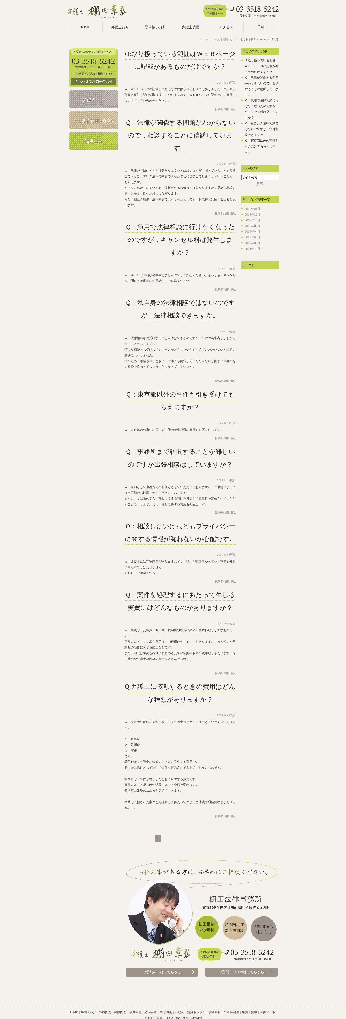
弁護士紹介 (120, 27)
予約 (261, 27)
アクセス (226, 27)
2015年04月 (252, 231)
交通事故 (150, 1001)
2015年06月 (252, 226)
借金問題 (135, 1001)
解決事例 (182, 1007)
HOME (85, 27)
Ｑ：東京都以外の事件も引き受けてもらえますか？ (261, 146)
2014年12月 (252, 249)
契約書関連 (231, 1001)
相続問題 (105, 1001)
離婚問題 (120, 1001)
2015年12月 (252, 214)
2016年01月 (252, 209)
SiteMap (196, 1007)
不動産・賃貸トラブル (190, 1001)
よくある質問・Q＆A (158, 1007)
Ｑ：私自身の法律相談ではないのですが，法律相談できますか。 (262, 129)
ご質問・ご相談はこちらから (241, 972)
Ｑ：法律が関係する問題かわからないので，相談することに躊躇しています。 (180, 135)
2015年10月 (252, 220)
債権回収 (214, 1001)
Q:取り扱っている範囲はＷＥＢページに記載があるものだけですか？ (262, 66)
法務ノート (267, 1001)
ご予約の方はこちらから (162, 972)
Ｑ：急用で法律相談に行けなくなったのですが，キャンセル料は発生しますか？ (180, 239)
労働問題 (166, 1001)
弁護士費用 (190, 27)
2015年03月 (252, 237)
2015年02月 (252, 243)
